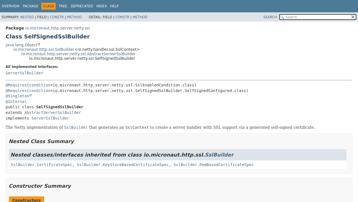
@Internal (16, 101)
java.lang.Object (21, 45)
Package (30, 6)
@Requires (16, 85)
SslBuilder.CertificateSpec (41, 164)
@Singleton (17, 96)
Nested (27, 17)
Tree (63, 6)
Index (101, 6)
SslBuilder (219, 155)
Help (114, 6)
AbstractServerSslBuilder (52, 112)
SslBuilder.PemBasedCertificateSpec (214, 164)
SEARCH (270, 17)
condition (39, 85)
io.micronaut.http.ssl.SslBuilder (43, 49)
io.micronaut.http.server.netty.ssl (57, 28)
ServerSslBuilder (24, 73)
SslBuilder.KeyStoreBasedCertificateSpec (123, 164)
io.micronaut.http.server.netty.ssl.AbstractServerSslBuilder (78, 54)
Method (74, 17)
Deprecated (82, 6)
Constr (57, 17)
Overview (11, 6)
